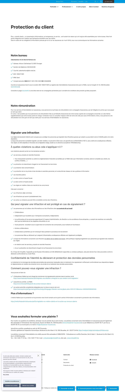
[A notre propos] (81, 7)
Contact (65, 359)
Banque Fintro (59, 1)
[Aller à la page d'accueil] (27, 6)
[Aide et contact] (93, 7)
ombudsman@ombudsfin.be (51, 338)
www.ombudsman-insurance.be (72, 322)
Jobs (86, 1)
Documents (74, 1)
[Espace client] (108, 1)
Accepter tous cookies (11, 385)
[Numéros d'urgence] (107, 7)
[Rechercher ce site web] (101, 1)
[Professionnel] (66, 7)
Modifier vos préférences (12, 381)
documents (25, 90)
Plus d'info (6, 374)
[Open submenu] (58, 7)
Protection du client (68, 365)
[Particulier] (53, 7)
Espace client (109, 1)
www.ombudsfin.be (73, 338)
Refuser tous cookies (28, 385)
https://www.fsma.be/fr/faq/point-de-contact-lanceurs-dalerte (32, 284)
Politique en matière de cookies (52, 387)
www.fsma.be (15, 87)
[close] (38, 355)
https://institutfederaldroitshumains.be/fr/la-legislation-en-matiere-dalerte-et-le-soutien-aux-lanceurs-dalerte (44, 301)
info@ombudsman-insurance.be (45, 324)
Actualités (81, 1)
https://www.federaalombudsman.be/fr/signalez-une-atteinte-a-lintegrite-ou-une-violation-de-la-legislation (45, 278)
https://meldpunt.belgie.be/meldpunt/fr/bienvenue (93, 330)
